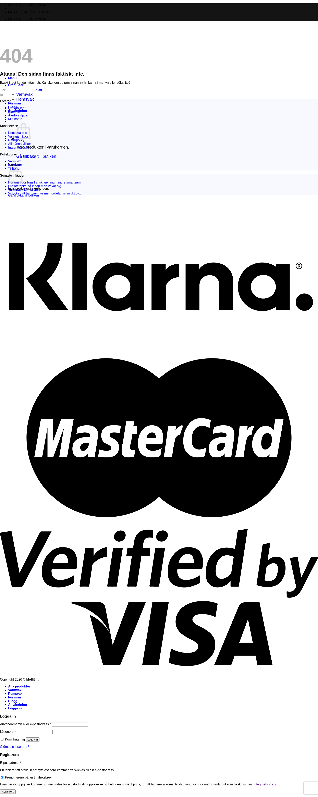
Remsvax (25, 99)
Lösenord (8, 731)
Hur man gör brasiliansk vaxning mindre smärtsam (44, 182)
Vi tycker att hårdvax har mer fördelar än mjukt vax (44, 193)
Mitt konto (15, 119)
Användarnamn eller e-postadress (25, 724)
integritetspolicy (265, 784)
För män (14, 103)
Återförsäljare (17, 115)
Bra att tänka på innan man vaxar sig (34, 186)
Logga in (32, 739)
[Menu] (12, 78)
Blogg (12, 701)
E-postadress (10, 762)
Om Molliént (16, 108)
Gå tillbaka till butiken (36, 156)
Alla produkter (19, 686)
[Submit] (1, 95)
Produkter (16, 85)
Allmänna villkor (19, 144)
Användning (17, 704)
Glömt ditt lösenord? (14, 746)
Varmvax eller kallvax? (24, 189)
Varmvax (24, 94)
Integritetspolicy (19, 147)
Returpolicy (16, 140)
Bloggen (14, 111)
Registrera (8, 791)
